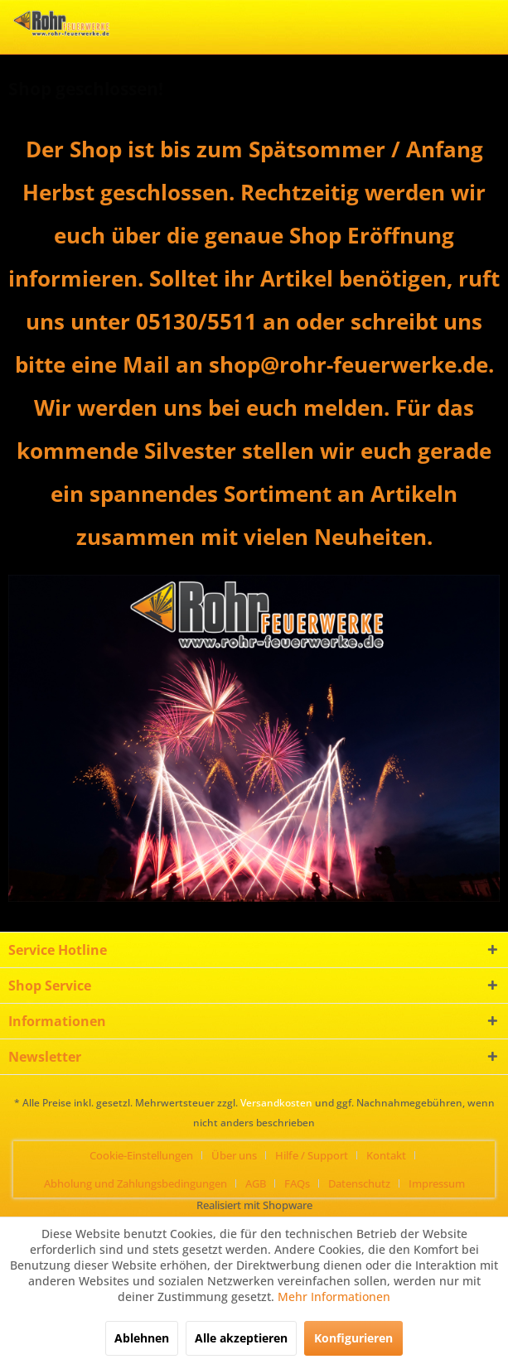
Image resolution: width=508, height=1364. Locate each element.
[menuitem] (147, 1155)
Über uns (234, 1155)
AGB (255, 1183)
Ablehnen (141, 1338)
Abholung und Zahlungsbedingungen (135, 1183)
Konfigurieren (353, 1338)
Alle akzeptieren (241, 1338)
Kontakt (386, 1155)
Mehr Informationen (334, 1296)
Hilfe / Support (311, 1155)
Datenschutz (359, 1183)
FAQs (297, 1183)
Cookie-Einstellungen (141, 1155)
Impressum (437, 1183)
